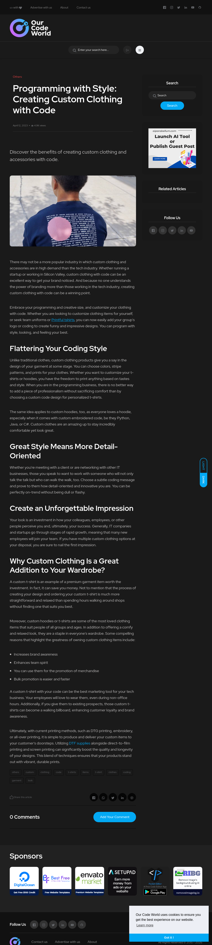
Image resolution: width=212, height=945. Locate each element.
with (16, 7)
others (15, 772)
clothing (45, 772)
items (86, 772)
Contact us (83, 7)
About (64, 7)
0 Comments (25, 817)
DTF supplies (79, 743)
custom (30, 772)
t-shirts (72, 772)
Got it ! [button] (169, 937)
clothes (112, 772)
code (58, 772)
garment (16, 780)
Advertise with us (41, 7)
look (30, 780)
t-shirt (98, 772)
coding (127, 772)
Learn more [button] (144, 925)
